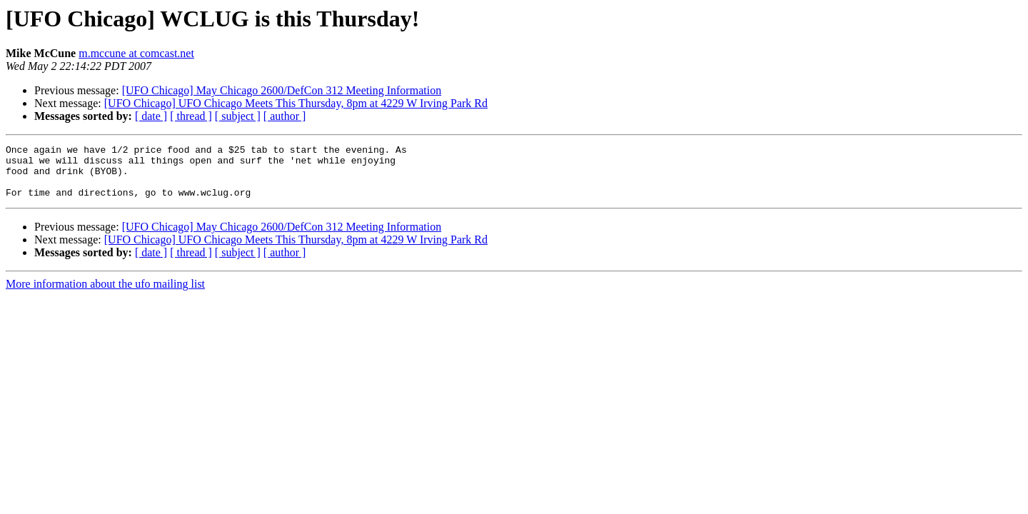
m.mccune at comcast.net (136, 53)
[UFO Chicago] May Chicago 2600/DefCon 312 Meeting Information (281, 90)
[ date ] (151, 116)
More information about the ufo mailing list (105, 294)
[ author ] (284, 116)
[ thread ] (191, 116)
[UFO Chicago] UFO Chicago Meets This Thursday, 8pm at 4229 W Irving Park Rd (296, 103)
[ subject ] (238, 116)
